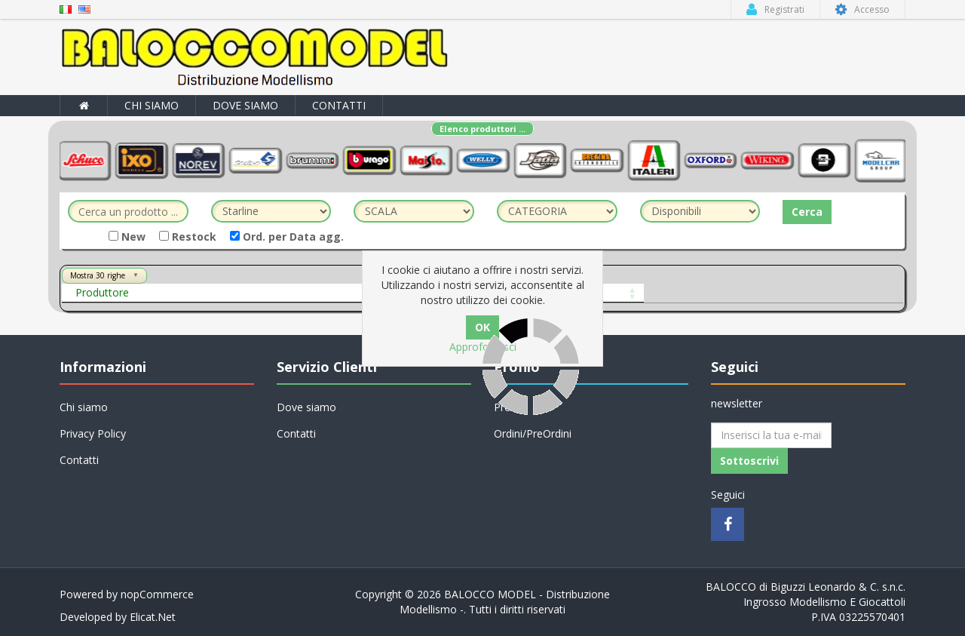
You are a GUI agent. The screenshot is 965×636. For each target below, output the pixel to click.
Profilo (510, 407)
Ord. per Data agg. (287, 236)
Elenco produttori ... (482, 128)
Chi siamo (151, 105)
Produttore (102, 292)
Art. (307, 292)
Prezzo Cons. (627, 292)
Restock (187, 236)
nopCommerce (157, 594)
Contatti (339, 105)
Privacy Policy (93, 433)
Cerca (807, 211)
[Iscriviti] (771, 435)
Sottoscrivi (749, 460)
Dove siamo (245, 105)
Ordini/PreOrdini (532, 433)
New (127, 236)
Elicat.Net (153, 617)
